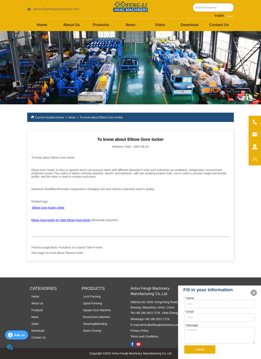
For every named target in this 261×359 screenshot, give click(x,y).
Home (60, 117)
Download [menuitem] (189, 25)
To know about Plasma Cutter (64, 252)
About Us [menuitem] (71, 25)
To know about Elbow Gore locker (101, 117)
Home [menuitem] (42, 25)
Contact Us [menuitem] (219, 25)
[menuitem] (101, 25)
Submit (200, 349)
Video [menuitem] (160, 25)
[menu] (130, 25)
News (71, 117)
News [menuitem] (130, 25)
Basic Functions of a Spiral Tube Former (77, 247)
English (219, 15)
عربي (230, 15)
